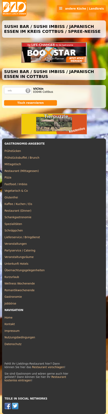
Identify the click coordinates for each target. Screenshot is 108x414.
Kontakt (9, 324)
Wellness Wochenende (19, 283)
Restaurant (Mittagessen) (21, 171)
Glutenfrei (11, 197)
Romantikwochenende (19, 290)
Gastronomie (13, 296)
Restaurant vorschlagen (48, 367)
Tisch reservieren (30, 102)
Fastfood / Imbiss (15, 184)
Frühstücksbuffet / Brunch (21, 157)
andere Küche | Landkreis (81, 8)
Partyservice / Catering (19, 250)
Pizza (7, 177)
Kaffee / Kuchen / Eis (18, 204)
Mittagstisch (12, 164)
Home (8, 317)
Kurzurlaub (11, 277)
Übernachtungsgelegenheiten (24, 270)
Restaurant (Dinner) (17, 210)
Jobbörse (10, 303)
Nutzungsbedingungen (19, 337)
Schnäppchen (13, 230)
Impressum (12, 330)
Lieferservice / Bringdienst (22, 237)
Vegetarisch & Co (16, 190)
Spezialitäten (13, 224)
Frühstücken (12, 151)
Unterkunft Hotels (16, 263)
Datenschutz (12, 344)
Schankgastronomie (17, 217)
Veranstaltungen (15, 243)
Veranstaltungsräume (19, 257)
